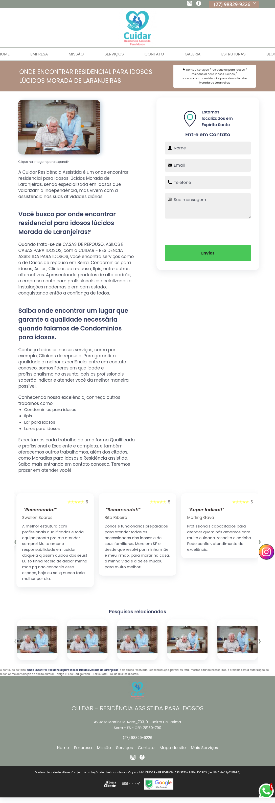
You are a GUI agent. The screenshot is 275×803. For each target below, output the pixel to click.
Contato (154, 54)
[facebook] (198, 4)
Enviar (207, 253)
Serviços (114, 54)
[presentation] (207, 231)
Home (63, 748)
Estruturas (233, 54)
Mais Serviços (204, 748)
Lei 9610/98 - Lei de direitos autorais (116, 674)
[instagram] (189, 4)
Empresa (39, 54)
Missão (76, 54)
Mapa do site (172, 748)
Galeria (193, 54)
